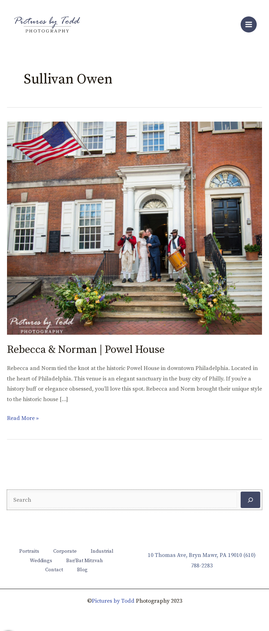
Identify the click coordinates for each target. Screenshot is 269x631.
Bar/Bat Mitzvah (84, 561)
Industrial (102, 551)
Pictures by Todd (113, 600)
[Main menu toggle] (249, 24)
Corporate (65, 551)
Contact (54, 570)
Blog (82, 570)
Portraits (29, 551)
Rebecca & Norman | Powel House (86, 349)
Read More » (23, 417)
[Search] (250, 500)
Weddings (41, 561)
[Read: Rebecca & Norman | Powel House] (134, 227)
